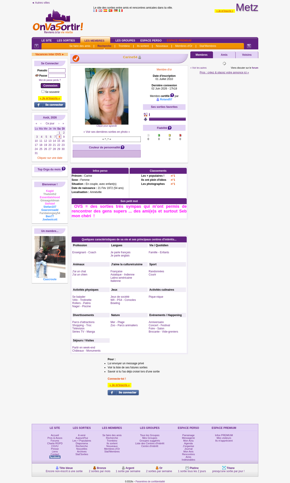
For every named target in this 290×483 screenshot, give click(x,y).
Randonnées (156, 271)
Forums (55, 440)
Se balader (78, 296)
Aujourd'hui (82, 438)
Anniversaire (156, 322)
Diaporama (82, 443)
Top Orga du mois (49, 169)
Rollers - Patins (81, 303)
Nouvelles (81, 448)
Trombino (124, 46)
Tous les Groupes (150, 435)
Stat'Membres (207, 46)
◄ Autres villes (41, 2)
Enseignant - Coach (84, 252)
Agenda (188, 443)
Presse (55, 448)
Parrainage (188, 435)
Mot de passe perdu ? (50, 80)
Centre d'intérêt (149, 446)
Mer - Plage (118, 322)
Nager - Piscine (81, 306)
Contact (55, 454)
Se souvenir (52, 92)
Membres (202, 54)
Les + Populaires (81, 440)
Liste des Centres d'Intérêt (149, 443)
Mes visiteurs (224, 438)
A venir (82, 435)
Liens (55, 451)
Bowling (115, 303)
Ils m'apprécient (224, 440)
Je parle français (120, 252)
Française (117, 271)
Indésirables (188, 459)
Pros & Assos (54, 438)
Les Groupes (125, 40)
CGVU (54, 446)
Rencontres (188, 454)
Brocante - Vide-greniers (163, 331)
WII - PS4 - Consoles (123, 300)
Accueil (55, 435)
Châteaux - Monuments (86, 350)
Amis (224, 54)
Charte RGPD (55, 443)
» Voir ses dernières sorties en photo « (107, 131)
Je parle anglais (120, 255)
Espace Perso (151, 40)
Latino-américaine (121, 277)
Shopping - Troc (82, 325)
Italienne (116, 281)
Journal (188, 448)
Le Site (46, 40)
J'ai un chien (79, 274)
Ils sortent (143, 46)
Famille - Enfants (159, 252)
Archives (82, 451)
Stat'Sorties (81, 454)
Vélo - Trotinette (82, 300)
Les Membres (94, 40)
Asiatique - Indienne (123, 274)
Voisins (247, 54)
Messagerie (188, 438)
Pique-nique (156, 296)
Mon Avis (188, 451)
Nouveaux (162, 46)
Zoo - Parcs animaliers (124, 325)
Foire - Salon (156, 328)
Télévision (78, 328)
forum (255, 68)
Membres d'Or (183, 46)
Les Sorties (66, 40)
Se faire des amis (79, 46)
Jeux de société (120, 296)
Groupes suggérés (150, 440)
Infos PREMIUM (224, 435)
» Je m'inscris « (224, 11)
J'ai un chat (79, 271)
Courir (152, 274)
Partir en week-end (83, 347)
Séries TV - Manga (83, 331)
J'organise (188, 446)
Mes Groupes (149, 438)
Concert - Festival (159, 325)
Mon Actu (188, 440)
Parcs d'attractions (83, 322)
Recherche (104, 46)
